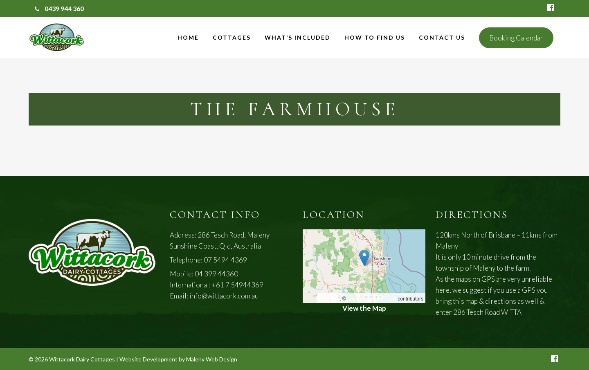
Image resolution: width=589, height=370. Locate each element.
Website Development (148, 359)
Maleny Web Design (211, 359)
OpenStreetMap (371, 298)
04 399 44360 (216, 273)
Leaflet (329, 298)
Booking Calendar (516, 38)
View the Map (364, 308)
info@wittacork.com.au (224, 296)
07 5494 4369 (225, 260)
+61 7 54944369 (237, 284)
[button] (364, 257)
